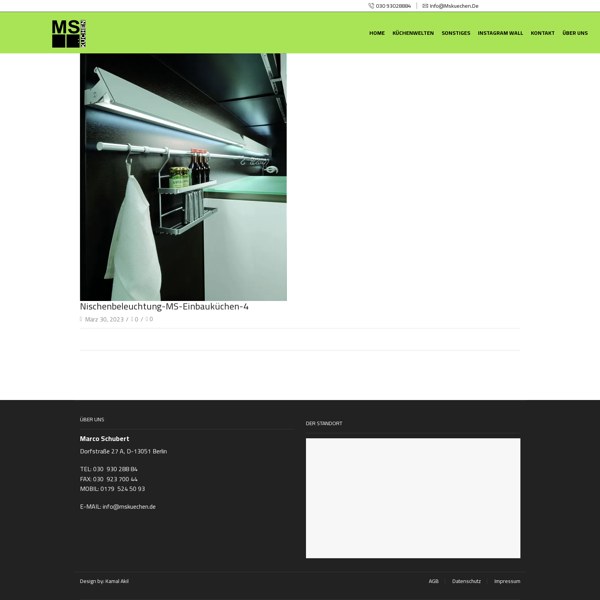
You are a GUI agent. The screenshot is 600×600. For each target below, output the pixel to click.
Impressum (507, 581)
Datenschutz (466, 581)
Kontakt (543, 33)
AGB (434, 581)
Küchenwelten (413, 33)
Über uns (575, 33)
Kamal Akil (117, 581)
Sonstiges (456, 33)
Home (377, 33)
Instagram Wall (500, 33)
